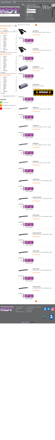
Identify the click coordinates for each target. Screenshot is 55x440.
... (42, 301)
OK (14, 2)
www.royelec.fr (29, 311)
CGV (17, 310)
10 (44, 301)
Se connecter (30, 15)
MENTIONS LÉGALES (20, 311)
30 (49, 301)
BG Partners (31, 322)
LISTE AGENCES (19, 308)
